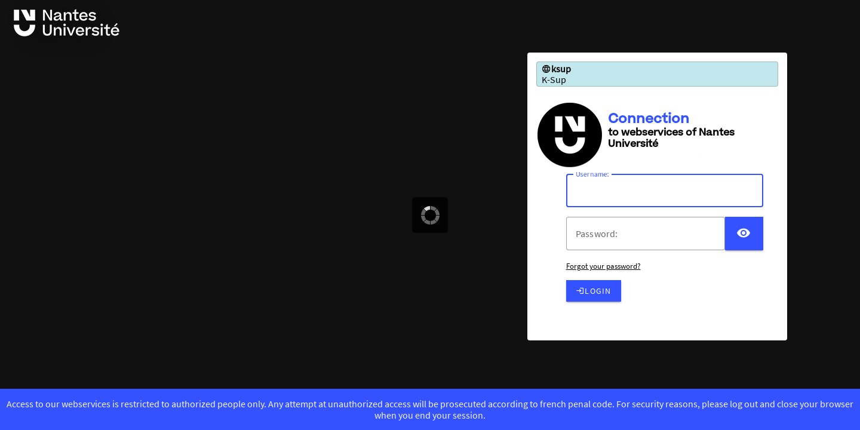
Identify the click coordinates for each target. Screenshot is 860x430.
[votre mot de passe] (650, 233)
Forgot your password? (603, 266)
